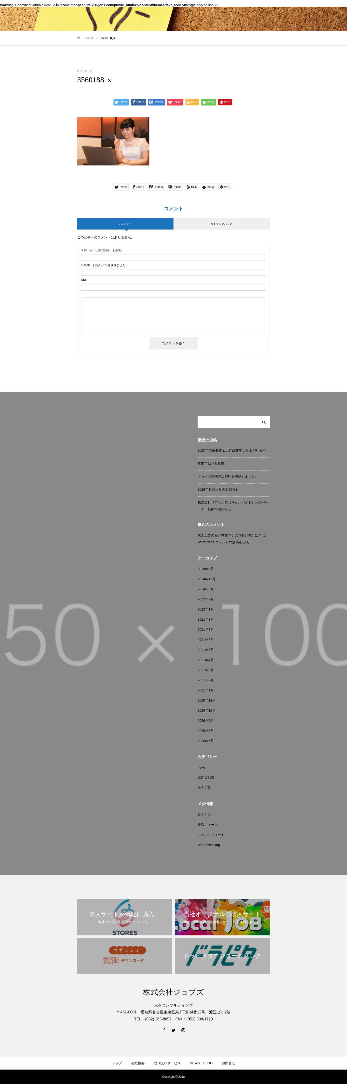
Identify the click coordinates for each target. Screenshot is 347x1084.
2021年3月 (206, 670)
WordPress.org (209, 845)
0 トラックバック (221, 223)
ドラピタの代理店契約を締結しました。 (228, 476)
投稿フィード (208, 825)
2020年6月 (206, 741)
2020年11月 (207, 700)
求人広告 (204, 788)
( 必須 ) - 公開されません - (104, 265)
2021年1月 (206, 690)
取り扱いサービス (167, 1063)
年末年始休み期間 (211, 463)
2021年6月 (206, 640)
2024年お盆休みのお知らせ (218, 489)
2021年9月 (206, 619)
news (202, 767)
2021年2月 (206, 680)
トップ (117, 1063)
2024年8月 (206, 589)
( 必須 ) (101, 250)
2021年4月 (206, 660)
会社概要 (138, 1063)
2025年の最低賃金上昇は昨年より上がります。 (233, 450)
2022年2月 (206, 599)
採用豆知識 (206, 778)
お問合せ (228, 1063)
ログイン (204, 814)
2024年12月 (207, 579)
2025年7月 (206, 569)
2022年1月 (206, 609)
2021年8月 (206, 629)
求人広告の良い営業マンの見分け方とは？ (230, 535)
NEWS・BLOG (201, 1063)
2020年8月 (206, 731)
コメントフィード (211, 835)
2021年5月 (206, 650)
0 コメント (125, 223)
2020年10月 (207, 710)
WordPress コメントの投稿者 (220, 542)
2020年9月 (206, 721)
